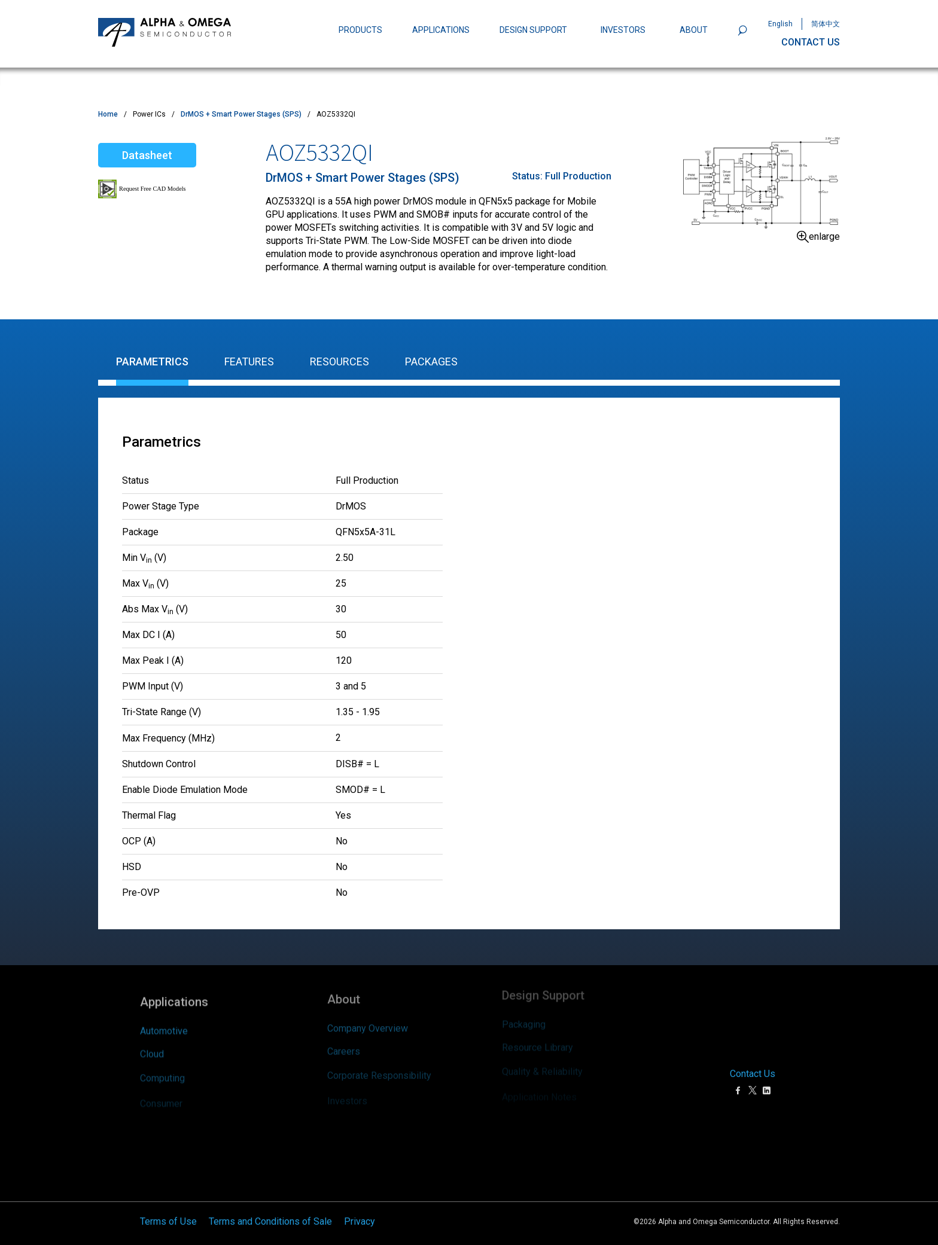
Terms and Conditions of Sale (270, 1203)
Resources (339, 361)
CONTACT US (810, 42)
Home (108, 114)
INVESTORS (623, 30)
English (780, 24)
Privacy (359, 1203)
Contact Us (752, 1056)
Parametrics (152, 361)
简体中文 (825, 24)
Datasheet (147, 155)
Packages (431, 361)
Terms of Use (168, 1203)
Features (249, 361)
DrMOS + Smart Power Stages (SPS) (241, 114)
